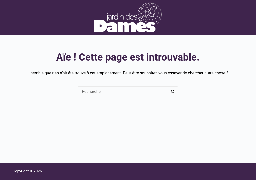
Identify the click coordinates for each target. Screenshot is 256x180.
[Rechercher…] (123, 91)
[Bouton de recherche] (173, 91)
